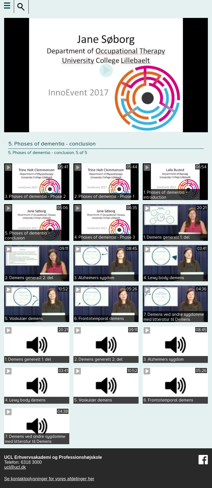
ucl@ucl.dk (15, 467)
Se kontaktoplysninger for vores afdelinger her (49, 478)
